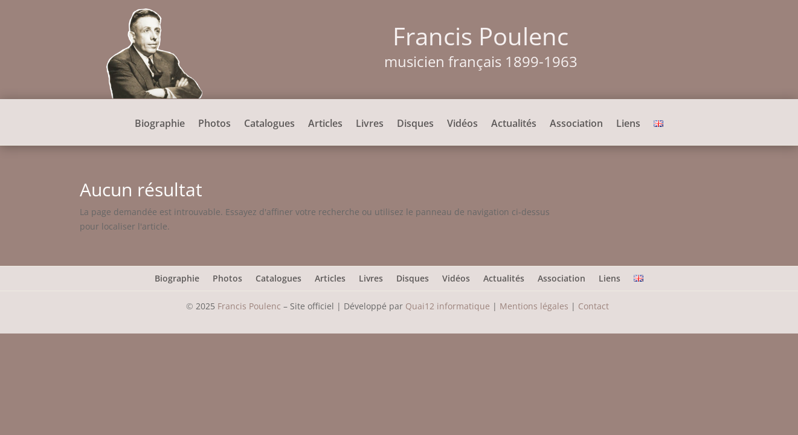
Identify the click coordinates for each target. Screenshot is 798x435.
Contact (594, 306)
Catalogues (269, 124)
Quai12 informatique (447, 306)
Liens (628, 124)
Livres (370, 124)
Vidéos (462, 124)
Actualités (513, 124)
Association (576, 124)
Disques (415, 124)
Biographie (160, 124)
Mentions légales (534, 306)
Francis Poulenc (249, 306)
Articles (325, 124)
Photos (214, 124)
